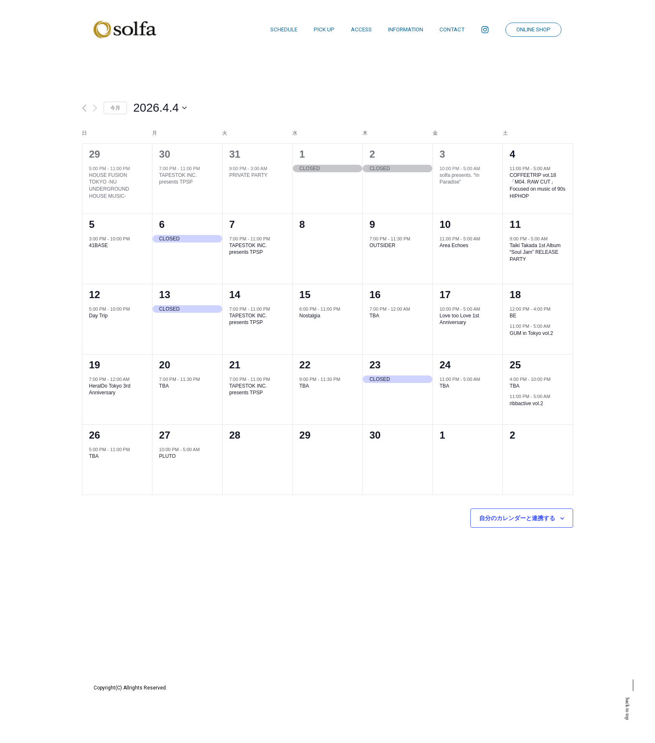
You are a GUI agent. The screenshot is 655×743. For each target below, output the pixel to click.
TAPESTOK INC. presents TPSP (178, 178)
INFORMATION (405, 29)
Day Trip (98, 316)
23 (375, 364)
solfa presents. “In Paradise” (459, 178)
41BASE (98, 245)
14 (235, 294)
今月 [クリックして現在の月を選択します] (115, 108)
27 (164, 435)
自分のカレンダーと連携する (517, 518)
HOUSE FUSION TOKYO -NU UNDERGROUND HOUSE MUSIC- (109, 185)
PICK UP (324, 29)
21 (235, 364)
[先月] (84, 108)
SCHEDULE (283, 29)
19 (94, 364)
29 (94, 154)
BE (513, 316)
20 (164, 364)
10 (445, 224)
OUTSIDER (382, 245)
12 (94, 294)
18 (515, 294)
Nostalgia (310, 316)
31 (235, 154)
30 (164, 154)
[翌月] (95, 108)
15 (305, 294)
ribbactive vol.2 (526, 403)
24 (445, 364)
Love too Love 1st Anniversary (459, 319)
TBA (374, 316)
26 (94, 435)
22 (305, 364)
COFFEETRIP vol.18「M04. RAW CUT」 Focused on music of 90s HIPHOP (537, 185)
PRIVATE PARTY (248, 175)
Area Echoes (453, 245)
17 (445, 294)
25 (515, 364)
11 (515, 224)
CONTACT (452, 29)
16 (375, 294)
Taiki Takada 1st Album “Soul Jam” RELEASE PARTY (535, 252)
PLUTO (167, 456)
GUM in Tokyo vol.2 (531, 333)
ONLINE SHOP (533, 29)
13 (164, 294)
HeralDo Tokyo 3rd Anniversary (109, 389)
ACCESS (361, 29)
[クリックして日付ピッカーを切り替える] (160, 108)
